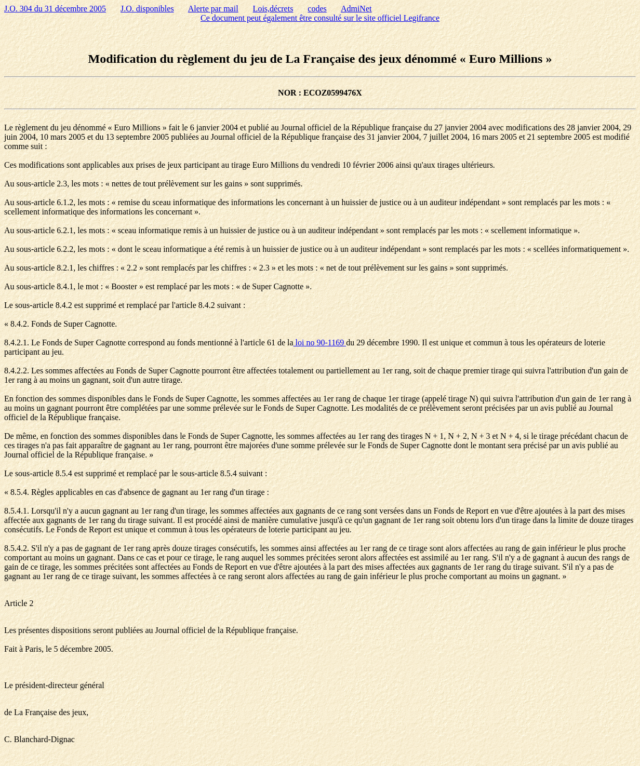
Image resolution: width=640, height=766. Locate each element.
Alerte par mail (213, 8)
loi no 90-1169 (320, 342)
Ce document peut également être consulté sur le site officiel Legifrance (320, 18)
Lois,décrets (273, 8)
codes (317, 8)
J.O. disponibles (147, 8)
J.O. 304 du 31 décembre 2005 (55, 8)
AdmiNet (356, 8)
